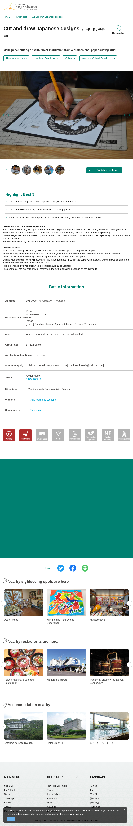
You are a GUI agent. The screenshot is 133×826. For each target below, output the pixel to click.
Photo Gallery (53, 794)
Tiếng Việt (95, 807)
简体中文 (94, 802)
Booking (8, 802)
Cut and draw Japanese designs (47, 17)
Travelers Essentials (57, 786)
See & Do (9, 786)
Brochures (52, 798)
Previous (6, 115)
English (93, 790)
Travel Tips (9, 798)
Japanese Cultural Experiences (97, 58)
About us (51, 807)
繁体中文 (94, 798)
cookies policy (52, 813)
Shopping (8, 794)
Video (50, 790)
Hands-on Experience (44, 58)
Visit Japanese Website (41, 399)
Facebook (33, 410)
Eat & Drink (9, 790)
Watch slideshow (107, 170)
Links (49, 802)
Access (7, 807)
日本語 (93, 786)
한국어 (93, 794)
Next (127, 115)
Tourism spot (21, 17)
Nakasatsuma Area (15, 58)
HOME (6, 17)
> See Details (33, 379)
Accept (10, 819)
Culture (69, 58)
